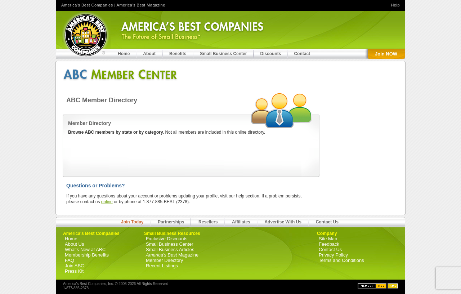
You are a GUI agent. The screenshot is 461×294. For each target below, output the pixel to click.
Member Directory (164, 260)
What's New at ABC (85, 249)
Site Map (328, 238)
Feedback (329, 244)
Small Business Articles (170, 249)
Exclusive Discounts (167, 238)
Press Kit (74, 271)
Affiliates (241, 221)
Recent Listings (162, 265)
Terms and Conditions (341, 260)
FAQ (69, 260)
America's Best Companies (87, 5)
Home (71, 238)
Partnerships (171, 221)
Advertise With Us (282, 221)
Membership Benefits (87, 255)
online (107, 201)
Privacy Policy (333, 255)
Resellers (208, 221)
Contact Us (327, 221)
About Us (74, 244)
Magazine (172, 255)
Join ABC (74, 265)
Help (395, 5)
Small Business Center (169, 244)
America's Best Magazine (141, 5)
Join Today (132, 221)
